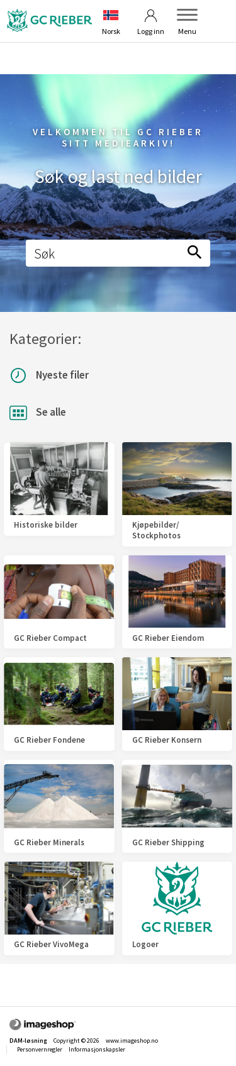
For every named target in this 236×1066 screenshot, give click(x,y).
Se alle (37, 413)
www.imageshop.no (132, 1040)
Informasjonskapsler (97, 1049)
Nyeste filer (49, 375)
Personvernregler (39, 1049)
